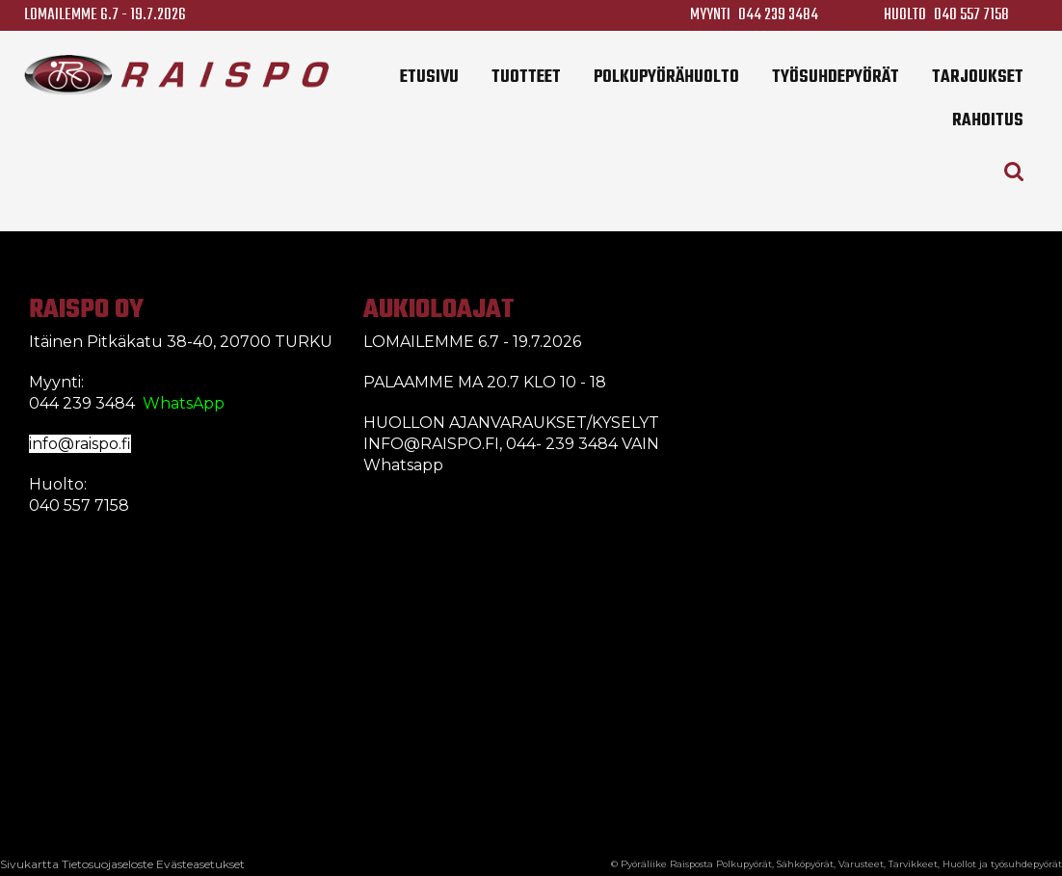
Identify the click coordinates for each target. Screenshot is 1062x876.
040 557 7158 (971, 15)
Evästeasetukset (200, 864)
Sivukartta (29, 864)
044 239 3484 (778, 15)
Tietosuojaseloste (107, 864)
